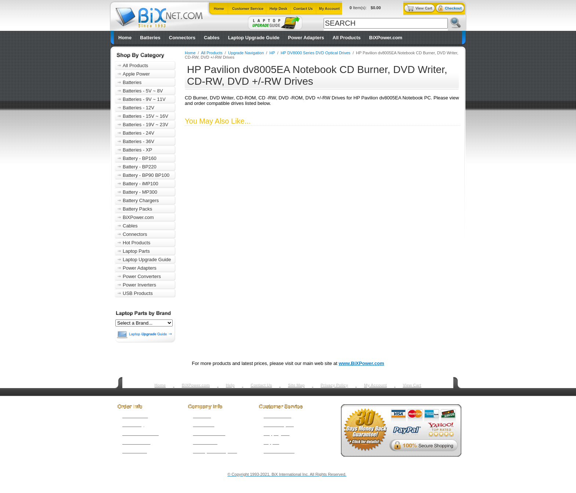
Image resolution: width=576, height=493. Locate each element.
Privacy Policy (334, 385)
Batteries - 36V (138, 141)
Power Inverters (139, 285)
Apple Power (136, 74)
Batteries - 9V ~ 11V (144, 99)
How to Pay (133, 425)
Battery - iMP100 (140, 183)
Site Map (296, 385)
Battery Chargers (141, 200)
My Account (375, 385)
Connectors (182, 37)
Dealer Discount (279, 451)
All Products (346, 37)
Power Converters (142, 276)
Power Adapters (306, 37)
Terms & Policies (209, 433)
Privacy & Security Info (215, 451)
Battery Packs (137, 209)
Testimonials (205, 442)
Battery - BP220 (139, 166)
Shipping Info (276, 433)
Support (271, 442)
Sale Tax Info (134, 451)
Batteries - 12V (138, 107)
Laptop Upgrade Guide (254, 37)
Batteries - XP (137, 150)
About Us (202, 416)
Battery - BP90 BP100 (146, 175)
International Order (140, 433)
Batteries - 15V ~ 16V (145, 116)
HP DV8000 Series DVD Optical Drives (315, 53)
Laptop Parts (136, 251)
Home (125, 37)
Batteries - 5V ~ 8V (143, 91)
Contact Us (261, 385)
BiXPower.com (385, 37)
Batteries (150, 37)
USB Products (138, 293)
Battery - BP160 (139, 158)
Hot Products (136, 242)
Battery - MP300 (140, 192)
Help (230, 385)
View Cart (412, 385)
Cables (212, 37)
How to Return (277, 416)
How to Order (135, 416)
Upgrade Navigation (246, 53)
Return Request (279, 425)
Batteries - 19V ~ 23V (145, 124)
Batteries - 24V (138, 133)
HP (272, 53)
